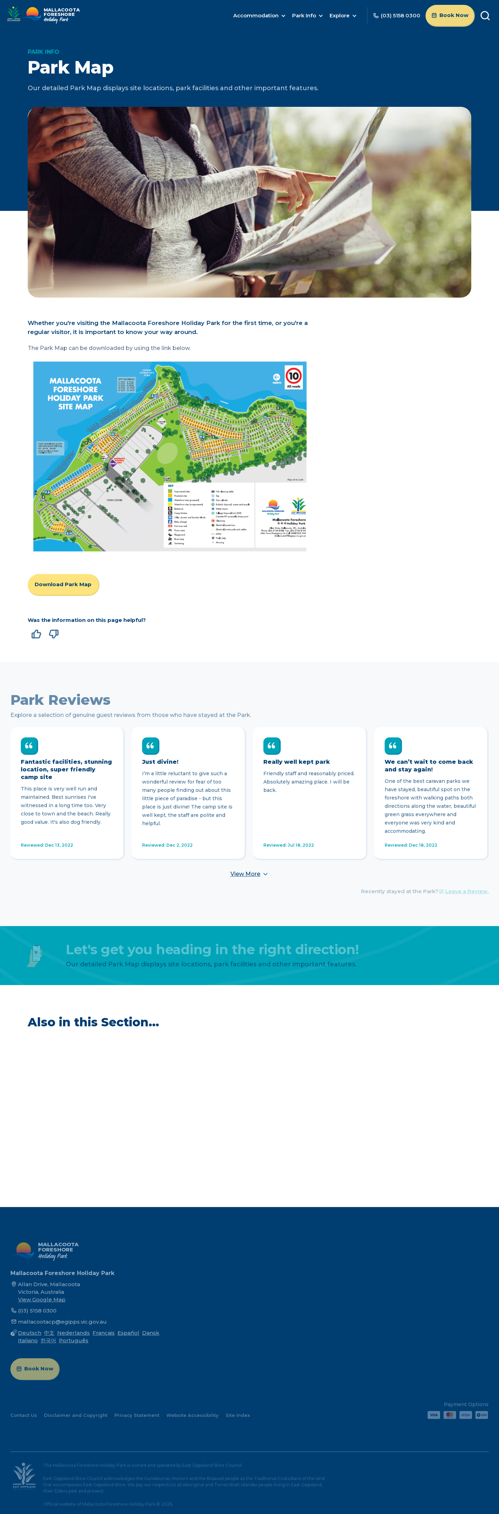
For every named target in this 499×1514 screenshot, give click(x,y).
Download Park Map (63, 584)
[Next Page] (249, 874)
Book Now (454, 15)
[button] (259, 15)
